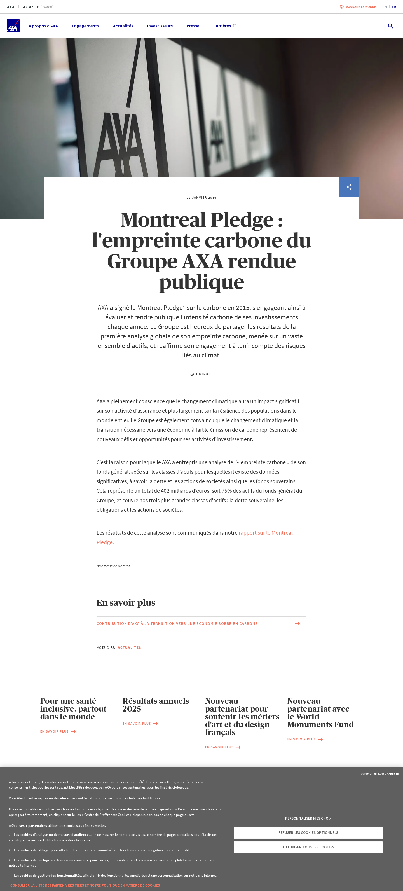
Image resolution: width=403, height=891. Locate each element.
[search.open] (390, 25)
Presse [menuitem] (193, 26)
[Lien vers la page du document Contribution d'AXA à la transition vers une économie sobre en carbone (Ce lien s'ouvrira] (201, 624)
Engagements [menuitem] (85, 26)
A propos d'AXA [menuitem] (43, 26)
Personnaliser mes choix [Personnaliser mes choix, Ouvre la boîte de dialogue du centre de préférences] (308, 818)
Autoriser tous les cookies (308, 847)
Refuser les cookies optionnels (308, 832)
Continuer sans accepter (380, 774)
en (385, 6)
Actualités (129, 647)
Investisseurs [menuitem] (160, 26)
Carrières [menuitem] (224, 26)
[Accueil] (13, 25)
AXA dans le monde (361, 6)
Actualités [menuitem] (123, 26)
